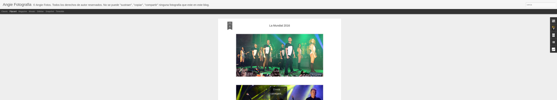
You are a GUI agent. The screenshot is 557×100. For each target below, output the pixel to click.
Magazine (23, 11)
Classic (4, 11)
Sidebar (40, 11)
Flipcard (13, 11)
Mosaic (32, 11)
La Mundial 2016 (279, 25)
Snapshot (50, 11)
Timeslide (60, 11)
